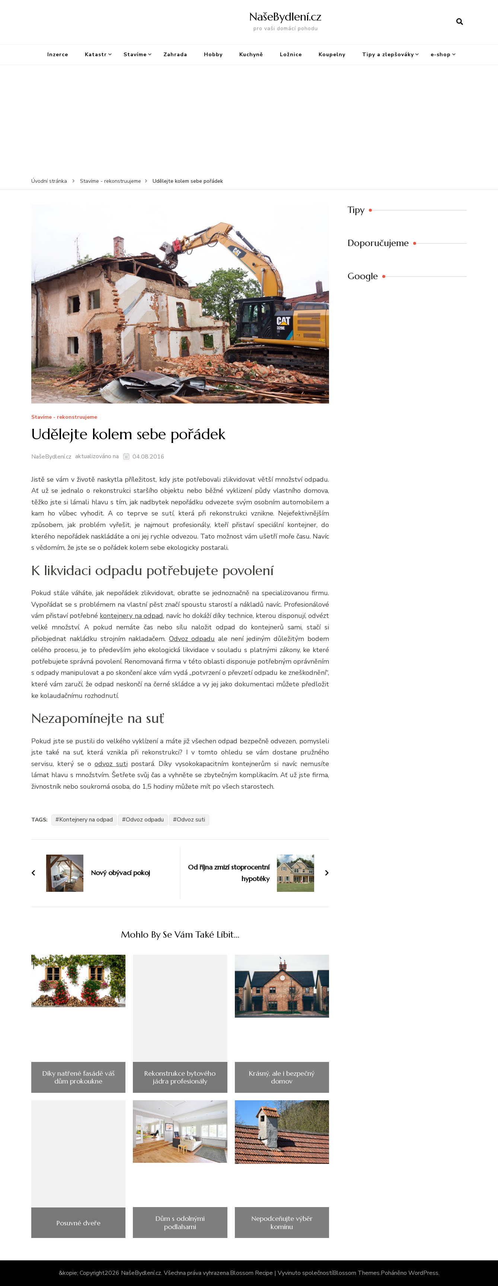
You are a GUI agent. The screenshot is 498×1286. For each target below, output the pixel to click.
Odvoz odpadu (145, 820)
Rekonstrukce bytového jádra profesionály (180, 1077)
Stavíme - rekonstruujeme (64, 417)
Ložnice (291, 54)
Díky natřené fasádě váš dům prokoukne (78, 1077)
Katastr (96, 54)
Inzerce (57, 54)
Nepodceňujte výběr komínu (282, 1223)
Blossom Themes (356, 1273)
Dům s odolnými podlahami (180, 1223)
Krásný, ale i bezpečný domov (282, 1077)
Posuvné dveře (78, 1223)
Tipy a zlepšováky (388, 54)
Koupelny (332, 54)
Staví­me (135, 54)
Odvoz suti (191, 820)
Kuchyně (251, 54)
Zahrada (175, 54)
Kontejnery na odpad (86, 820)
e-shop (441, 54)
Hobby (213, 54)
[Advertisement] (249, 121)
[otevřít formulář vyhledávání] (460, 22)
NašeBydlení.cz (285, 16)
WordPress (423, 1273)
